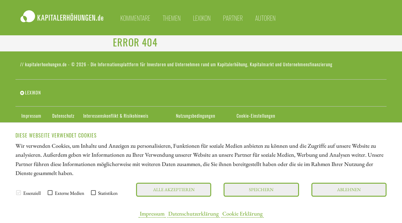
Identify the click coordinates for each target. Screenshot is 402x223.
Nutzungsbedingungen (195, 116)
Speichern (261, 189)
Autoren (265, 18)
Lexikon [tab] (33, 93)
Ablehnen (349, 189)
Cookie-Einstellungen (256, 116)
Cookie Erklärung (242, 213)
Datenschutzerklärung (193, 213)
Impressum (152, 213)
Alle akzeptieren (174, 189)
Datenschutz (63, 116)
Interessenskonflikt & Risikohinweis (115, 116)
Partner (233, 18)
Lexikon (202, 18)
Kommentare (135, 18)
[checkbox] (18, 193)
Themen (172, 18)
